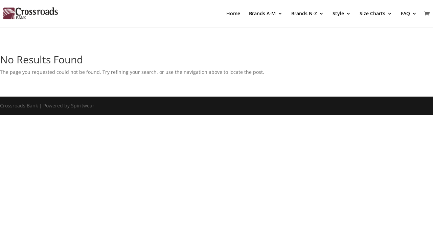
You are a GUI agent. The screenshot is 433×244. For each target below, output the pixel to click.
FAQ (405, 14)
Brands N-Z (304, 14)
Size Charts (372, 14)
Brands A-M (262, 14)
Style (338, 14)
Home (233, 14)
